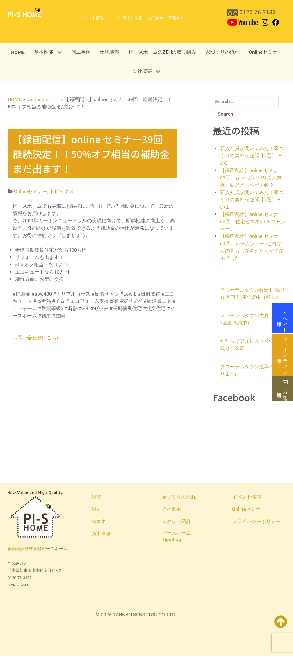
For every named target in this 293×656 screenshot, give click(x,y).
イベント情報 (282, 318)
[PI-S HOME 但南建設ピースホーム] (24, 12)
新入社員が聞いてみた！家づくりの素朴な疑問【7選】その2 (252, 155)
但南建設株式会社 (25, 548)
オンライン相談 (282, 355)
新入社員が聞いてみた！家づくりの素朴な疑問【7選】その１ (252, 199)
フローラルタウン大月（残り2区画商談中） (252, 319)
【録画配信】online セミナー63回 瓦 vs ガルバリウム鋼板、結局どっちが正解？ (251, 177)
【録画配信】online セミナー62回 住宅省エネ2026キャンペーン (252, 221)
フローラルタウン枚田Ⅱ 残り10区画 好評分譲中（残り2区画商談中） (252, 294)
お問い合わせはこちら (37, 338)
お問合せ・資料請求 (282, 388)
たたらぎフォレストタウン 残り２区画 (252, 344)
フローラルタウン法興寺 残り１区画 (252, 370)
